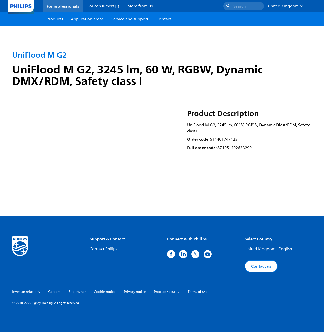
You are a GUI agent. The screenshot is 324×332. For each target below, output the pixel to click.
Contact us (261, 266)
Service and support (129, 19)
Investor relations (26, 292)
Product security (166, 292)
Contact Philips (103, 249)
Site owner (77, 292)
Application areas (87, 19)
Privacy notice (135, 292)
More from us (140, 6)
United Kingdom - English (268, 249)
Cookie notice (105, 292)
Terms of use (198, 292)
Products (55, 19)
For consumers (103, 6)
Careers (54, 292)
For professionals (63, 6)
